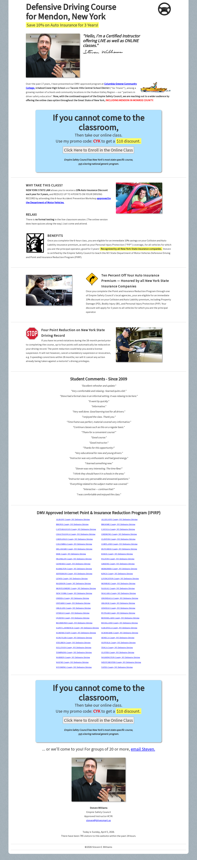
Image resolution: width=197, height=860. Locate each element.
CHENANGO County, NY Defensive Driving (74, 539)
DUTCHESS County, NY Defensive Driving (119, 549)
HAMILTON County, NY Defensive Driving (74, 568)
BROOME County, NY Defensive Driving (118, 524)
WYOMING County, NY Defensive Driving (74, 667)
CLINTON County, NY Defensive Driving (118, 539)
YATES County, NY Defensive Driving (117, 667)
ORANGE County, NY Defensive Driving (118, 603)
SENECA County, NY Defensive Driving (117, 637)
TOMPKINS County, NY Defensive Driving (74, 652)
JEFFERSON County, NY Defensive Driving (74, 573)
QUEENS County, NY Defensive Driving (72, 618)
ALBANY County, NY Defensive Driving (73, 519)
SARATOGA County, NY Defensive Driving (119, 628)
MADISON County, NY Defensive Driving (73, 583)
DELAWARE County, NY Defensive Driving (74, 549)
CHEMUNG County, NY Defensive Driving (119, 534)
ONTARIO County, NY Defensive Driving (73, 603)
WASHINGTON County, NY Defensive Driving (120, 657)
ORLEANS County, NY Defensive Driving (73, 608)
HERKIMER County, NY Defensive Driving (119, 568)
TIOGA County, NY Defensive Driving (117, 647)
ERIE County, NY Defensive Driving (71, 554)
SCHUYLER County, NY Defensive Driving (74, 637)
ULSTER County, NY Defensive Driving (117, 652)
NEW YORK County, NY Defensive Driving (74, 593)
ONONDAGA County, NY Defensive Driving (119, 598)
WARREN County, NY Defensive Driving (73, 657)
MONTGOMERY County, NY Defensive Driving (76, 588)
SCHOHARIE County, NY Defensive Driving (119, 633)
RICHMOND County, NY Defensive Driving (74, 623)
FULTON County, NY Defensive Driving (117, 559)
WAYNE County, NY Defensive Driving (72, 662)
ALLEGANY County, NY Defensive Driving (119, 519)
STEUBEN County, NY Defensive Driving (73, 642)
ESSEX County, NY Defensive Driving (117, 554)
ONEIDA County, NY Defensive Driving (72, 598)
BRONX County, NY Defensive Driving (72, 524)
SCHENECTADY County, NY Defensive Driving (76, 633)
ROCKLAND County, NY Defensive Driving (119, 623)
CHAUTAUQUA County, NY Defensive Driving (75, 534)
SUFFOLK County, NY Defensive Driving (118, 642)
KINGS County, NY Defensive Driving (117, 573)
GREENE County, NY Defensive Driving (118, 564)
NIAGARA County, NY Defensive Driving (118, 593)
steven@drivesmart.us (98, 820)
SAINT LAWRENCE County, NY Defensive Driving (77, 628)
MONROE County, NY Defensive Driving (118, 583)
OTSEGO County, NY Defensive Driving (72, 613)
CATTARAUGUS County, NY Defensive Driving (76, 529)
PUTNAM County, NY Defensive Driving (118, 613)
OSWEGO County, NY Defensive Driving (118, 608)
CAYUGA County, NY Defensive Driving (118, 529)
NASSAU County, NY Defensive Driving (118, 588)
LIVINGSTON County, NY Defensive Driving (120, 578)
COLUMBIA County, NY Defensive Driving (74, 544)
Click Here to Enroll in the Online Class (98, 150)
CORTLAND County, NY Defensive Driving (119, 544)
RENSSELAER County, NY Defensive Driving (120, 618)
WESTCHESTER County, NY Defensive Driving (121, 662)
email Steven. (143, 749)
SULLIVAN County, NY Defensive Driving (73, 647)
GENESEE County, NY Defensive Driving (73, 564)
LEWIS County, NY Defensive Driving (72, 578)
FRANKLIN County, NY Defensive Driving (74, 559)
